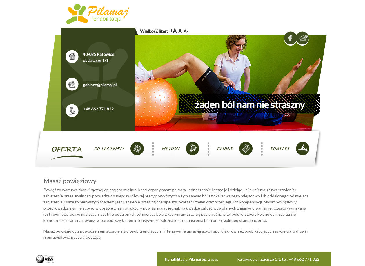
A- (186, 31)
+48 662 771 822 (98, 108)
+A (173, 30)
